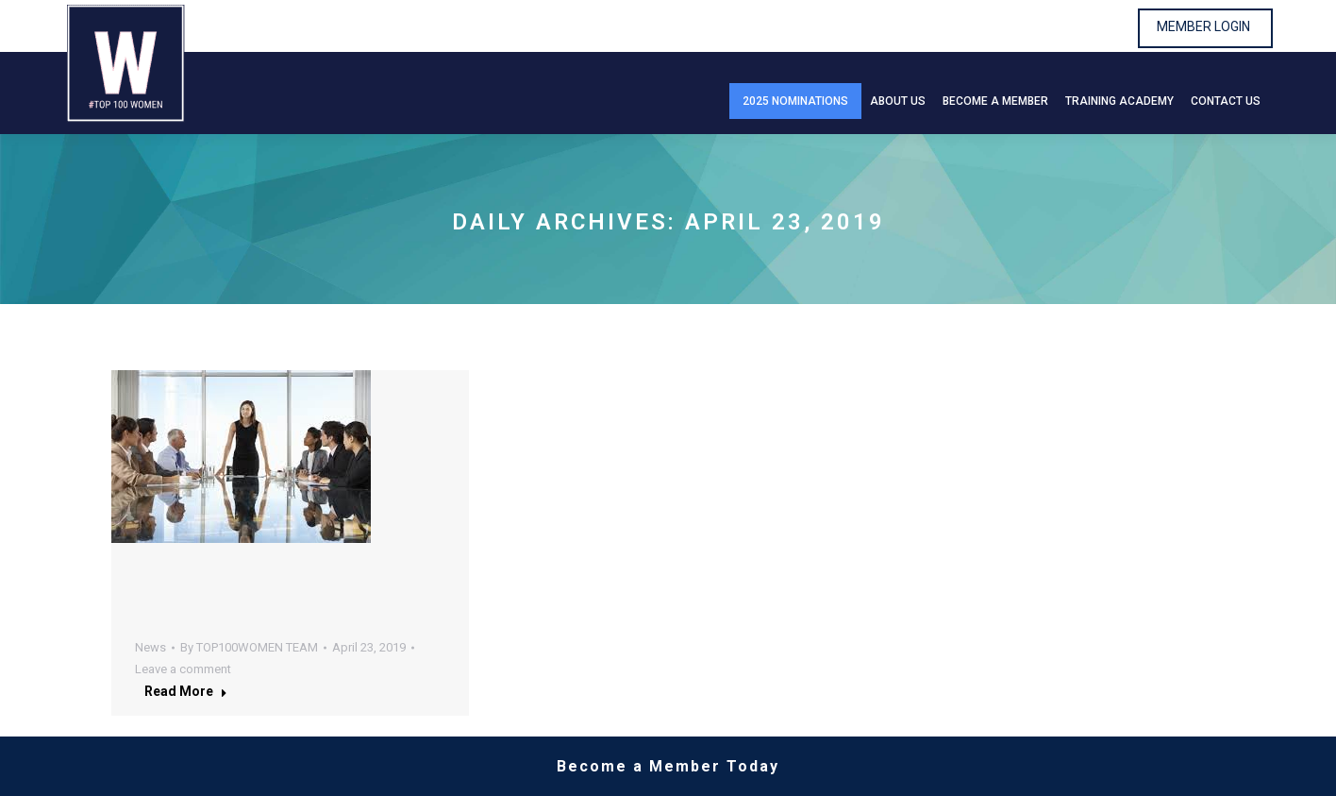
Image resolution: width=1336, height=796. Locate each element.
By (249, 647)
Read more (185, 691)
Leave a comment (183, 669)
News (150, 647)
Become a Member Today (668, 766)
